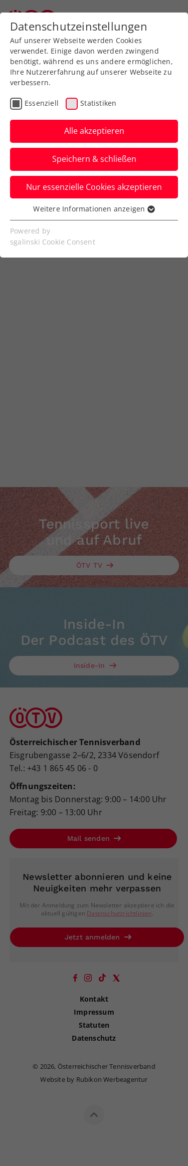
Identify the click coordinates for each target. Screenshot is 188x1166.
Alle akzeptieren (94, 130)
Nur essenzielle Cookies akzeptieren (94, 186)
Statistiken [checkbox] (98, 103)
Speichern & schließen (94, 158)
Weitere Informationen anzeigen (93, 208)
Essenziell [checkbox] (42, 103)
